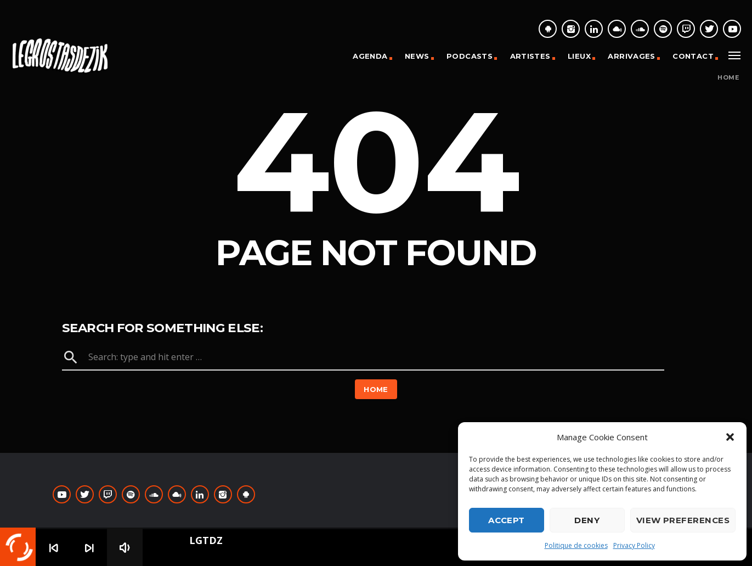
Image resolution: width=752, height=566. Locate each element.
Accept (506, 520)
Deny (587, 520)
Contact (693, 56)
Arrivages (631, 56)
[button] (730, 436)
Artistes (530, 56)
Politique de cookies (576, 545)
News (417, 56)
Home (728, 78)
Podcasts (469, 56)
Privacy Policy (634, 545)
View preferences (683, 520)
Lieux (579, 56)
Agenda (370, 56)
